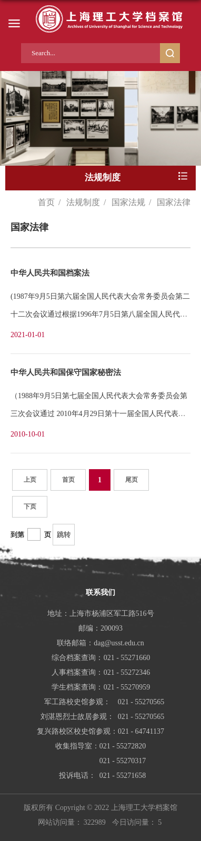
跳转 (64, 535)
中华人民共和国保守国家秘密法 (66, 372)
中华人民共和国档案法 (50, 273)
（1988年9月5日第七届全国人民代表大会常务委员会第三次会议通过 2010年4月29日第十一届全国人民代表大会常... (99, 413)
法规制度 (83, 202)
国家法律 (173, 202)
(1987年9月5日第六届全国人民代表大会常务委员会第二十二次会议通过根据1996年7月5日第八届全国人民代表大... (100, 314)
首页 (46, 202)
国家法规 (128, 202)
